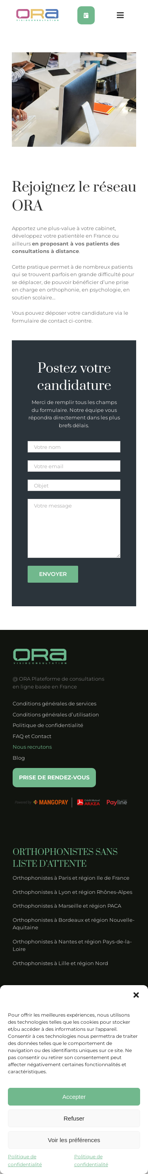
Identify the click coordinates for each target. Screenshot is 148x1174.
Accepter (74, 1096)
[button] (136, 995)
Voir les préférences (74, 1140)
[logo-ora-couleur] (38, 11)
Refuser (74, 1118)
